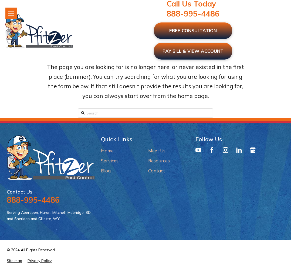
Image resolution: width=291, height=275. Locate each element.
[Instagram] (225, 151)
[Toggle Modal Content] (11, 13)
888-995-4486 (193, 13)
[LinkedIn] (239, 151)
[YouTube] (198, 151)
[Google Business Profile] (253, 151)
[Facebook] (212, 151)
